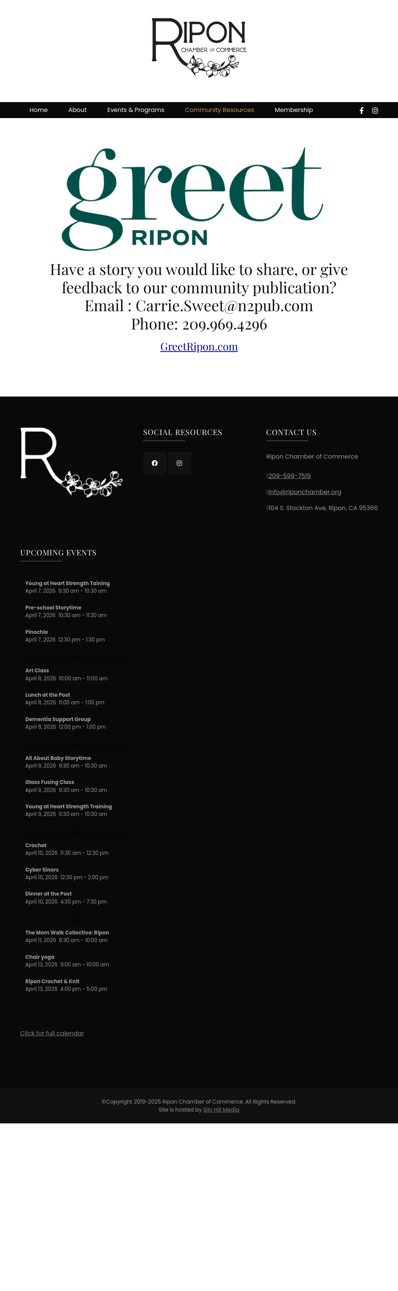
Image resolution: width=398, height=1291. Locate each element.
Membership (294, 110)
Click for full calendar (52, 1033)
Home (39, 110)
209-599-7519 (290, 476)
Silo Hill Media (221, 1109)
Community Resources (219, 110)
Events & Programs (136, 110)
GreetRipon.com (199, 346)
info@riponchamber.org (305, 492)
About (78, 110)
